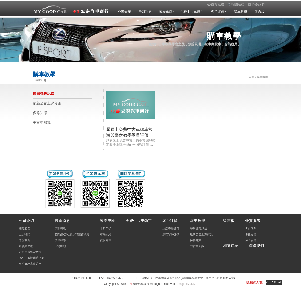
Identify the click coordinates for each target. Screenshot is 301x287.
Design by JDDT (186, 284)
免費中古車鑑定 (191, 12)
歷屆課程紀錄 (43, 94)
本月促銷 (105, 228)
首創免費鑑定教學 (30, 252)
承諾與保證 (26, 246)
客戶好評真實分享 (30, 263)
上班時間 (24, 234)
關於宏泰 (24, 228)
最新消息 (145, 12)
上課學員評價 (170, 228)
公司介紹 (124, 12)
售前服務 (250, 228)
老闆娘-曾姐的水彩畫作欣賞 (72, 234)
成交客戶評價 (170, 234)
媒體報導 (60, 240)
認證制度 (24, 240)
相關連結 (230, 246)
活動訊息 (60, 228)
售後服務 (250, 234)
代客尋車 (105, 240)
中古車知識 (42, 122)
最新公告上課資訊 (47, 103)
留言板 (260, 12)
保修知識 (40, 113)
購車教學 (240, 12)
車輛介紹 (105, 234)
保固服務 (250, 240)
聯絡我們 (256, 246)
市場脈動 (60, 246)
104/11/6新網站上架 (31, 258)
